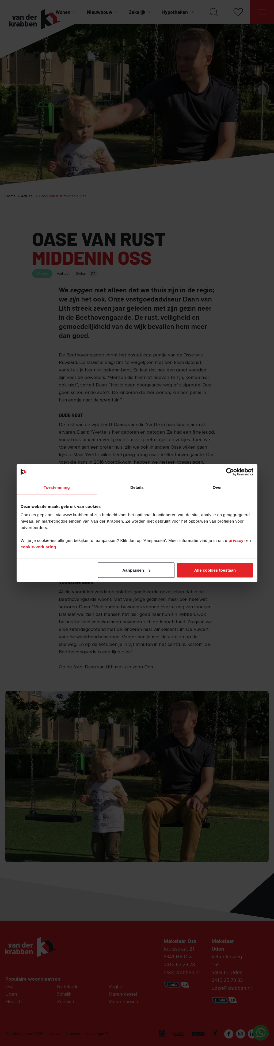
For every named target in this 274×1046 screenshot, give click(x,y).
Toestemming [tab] (57, 487)
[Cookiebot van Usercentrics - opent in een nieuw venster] (230, 472)
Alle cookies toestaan (215, 570)
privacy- (237, 540)
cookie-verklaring (38, 547)
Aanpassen (136, 570)
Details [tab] (137, 487)
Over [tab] (217, 487)
